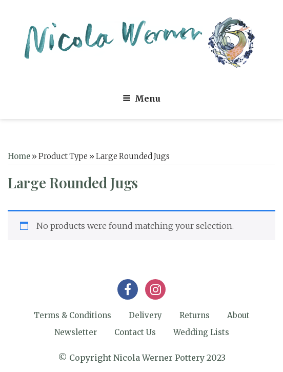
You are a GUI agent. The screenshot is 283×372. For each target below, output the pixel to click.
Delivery (145, 315)
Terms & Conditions (72, 315)
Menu (141, 98)
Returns (194, 315)
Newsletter (75, 332)
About (238, 315)
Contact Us (135, 332)
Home (19, 156)
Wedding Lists (201, 332)
